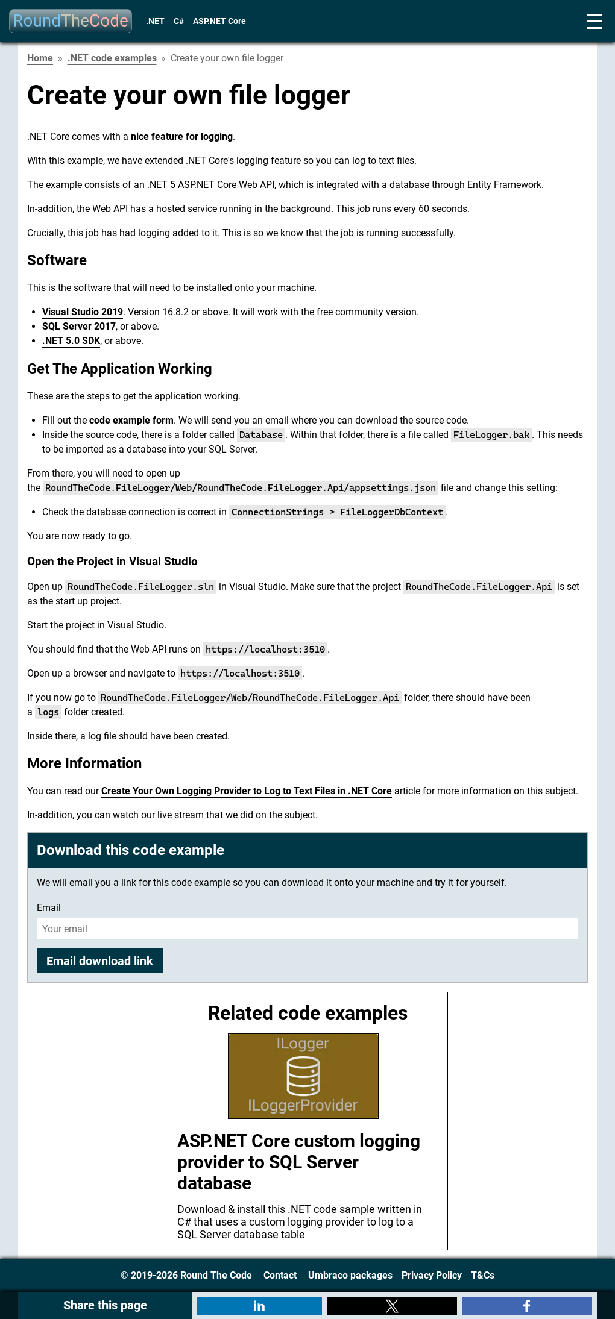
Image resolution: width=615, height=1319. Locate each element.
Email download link (99, 961)
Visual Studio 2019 (82, 312)
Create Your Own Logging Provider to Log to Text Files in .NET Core (246, 791)
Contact (280, 1275)
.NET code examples (112, 58)
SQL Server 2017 (79, 326)
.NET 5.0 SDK (71, 340)
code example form (131, 420)
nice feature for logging (182, 136)
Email (49, 907)
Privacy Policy (432, 1275)
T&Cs (482, 1275)
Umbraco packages (350, 1275)
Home (40, 58)
